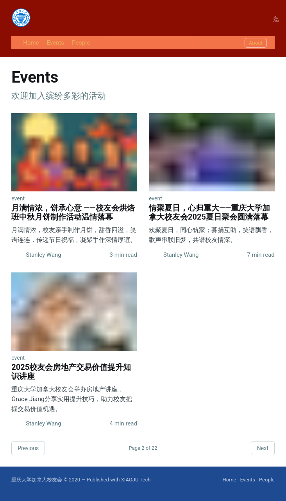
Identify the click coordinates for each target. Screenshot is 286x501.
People (81, 42)
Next (262, 448)
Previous (28, 448)
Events (55, 42)
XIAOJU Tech (136, 480)
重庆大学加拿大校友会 (36, 480)
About (256, 43)
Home (31, 42)
